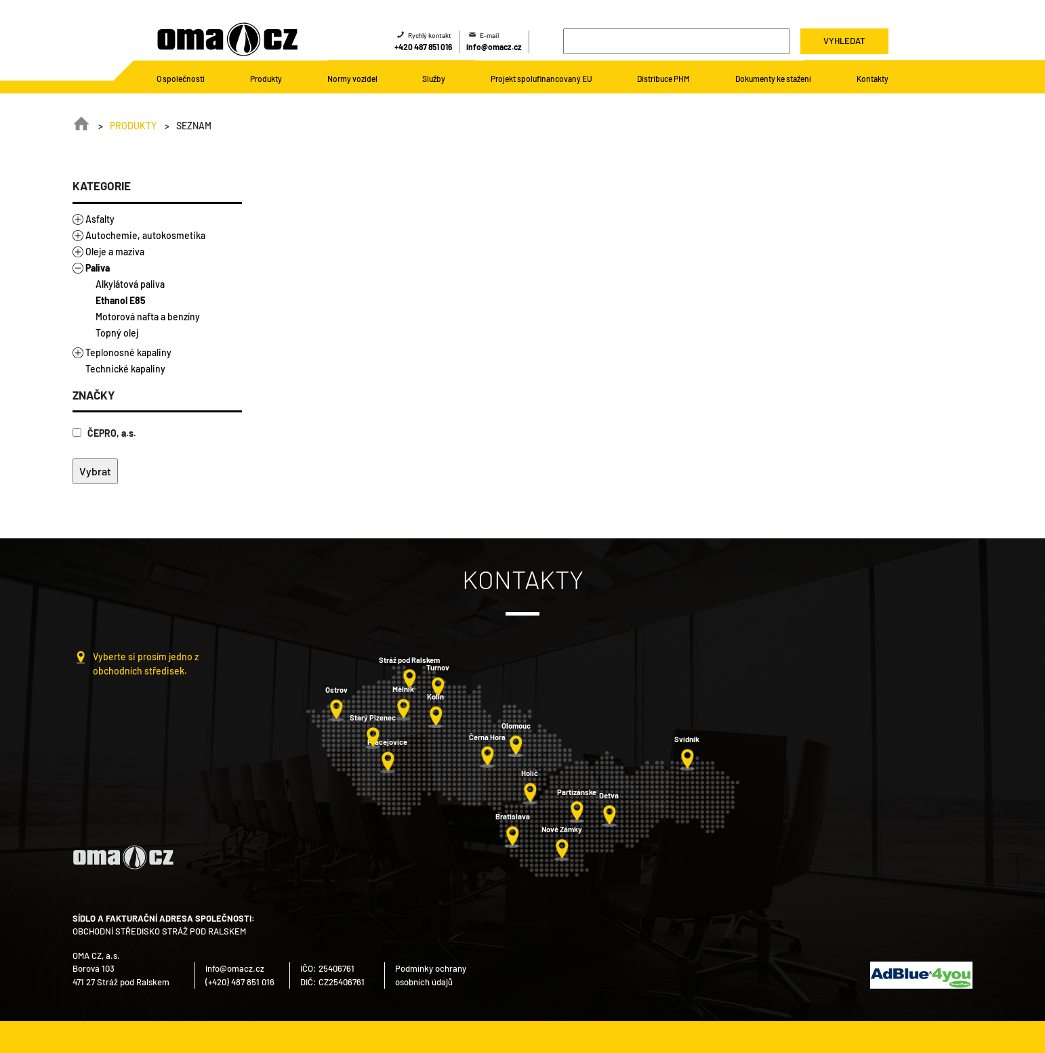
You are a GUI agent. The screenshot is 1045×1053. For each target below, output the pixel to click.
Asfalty (100, 219)
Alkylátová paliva (130, 284)
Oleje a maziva (114, 251)
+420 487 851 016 (423, 46)
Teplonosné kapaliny (128, 352)
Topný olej (117, 333)
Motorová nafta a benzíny (148, 316)
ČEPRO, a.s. (104, 433)
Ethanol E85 (121, 300)
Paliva (97, 268)
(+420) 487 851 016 (239, 981)
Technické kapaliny (125, 368)
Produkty (133, 125)
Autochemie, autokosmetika (145, 235)
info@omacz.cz (494, 46)
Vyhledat (844, 40)
